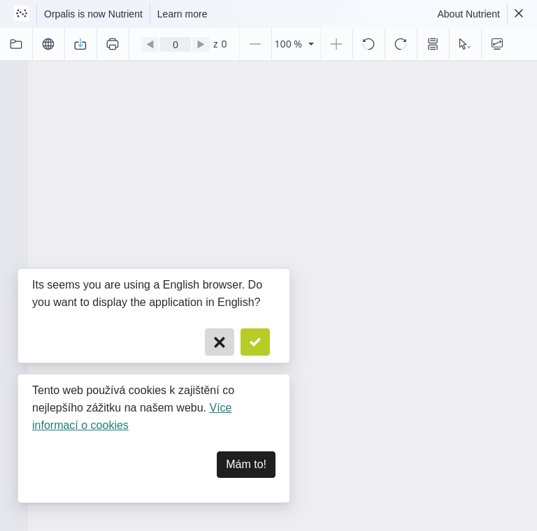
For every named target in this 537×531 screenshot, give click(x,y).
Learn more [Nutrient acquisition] (182, 14)
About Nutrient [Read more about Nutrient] (469, 14)
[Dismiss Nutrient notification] (519, 13)
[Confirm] (255, 342)
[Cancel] (219, 342)
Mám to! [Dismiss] (246, 464)
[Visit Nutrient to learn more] (21, 13)
